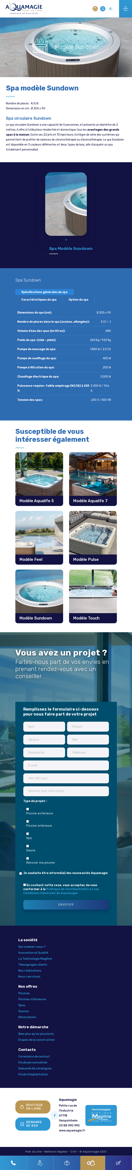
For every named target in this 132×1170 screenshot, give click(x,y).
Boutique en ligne (31, 1106)
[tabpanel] (66, 201)
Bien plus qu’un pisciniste (36, 1034)
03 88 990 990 (69, 1125)
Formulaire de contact (34, 1056)
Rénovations (27, 1017)
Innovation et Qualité (33, 952)
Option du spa (78, 299)
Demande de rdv (31, 1123)
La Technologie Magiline (35, 958)
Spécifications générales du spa (44, 292)
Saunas (23, 1011)
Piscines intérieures (32, 999)
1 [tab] (66, 240)
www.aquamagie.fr (72, 1130)
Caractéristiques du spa (39, 299)
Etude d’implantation (33, 1074)
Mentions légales (55, 1151)
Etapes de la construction (36, 1040)
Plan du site (33, 1151)
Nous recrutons (29, 976)
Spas (21, 1005)
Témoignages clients (32, 964)
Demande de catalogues (35, 1068)
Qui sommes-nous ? (32, 947)
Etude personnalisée (32, 1062)
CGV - (74, 1151)
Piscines (24, 993)
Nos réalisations (29, 970)
